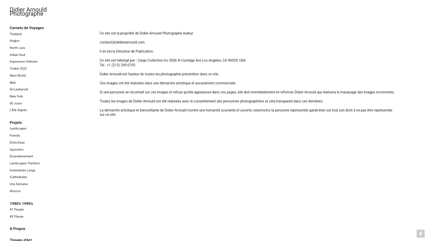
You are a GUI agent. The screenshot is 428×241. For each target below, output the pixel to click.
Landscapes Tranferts (25, 163)
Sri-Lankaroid (19, 89)
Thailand (16, 34)
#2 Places (16, 216)
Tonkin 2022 (18, 68)
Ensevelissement (21, 156)
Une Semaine (19, 184)
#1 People (17, 209)
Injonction (16, 149)
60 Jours (16, 103)
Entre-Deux (17, 142)
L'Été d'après (18, 110)
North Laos (17, 48)
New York (16, 96)
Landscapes (18, 128)
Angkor (15, 41)
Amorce (15, 191)
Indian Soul (17, 55)
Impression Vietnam (23, 61)
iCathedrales (18, 177)
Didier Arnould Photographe (28, 11)
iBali (13, 82)
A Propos (17, 228)
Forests (15, 135)
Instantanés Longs (22, 170)
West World (17, 75)
